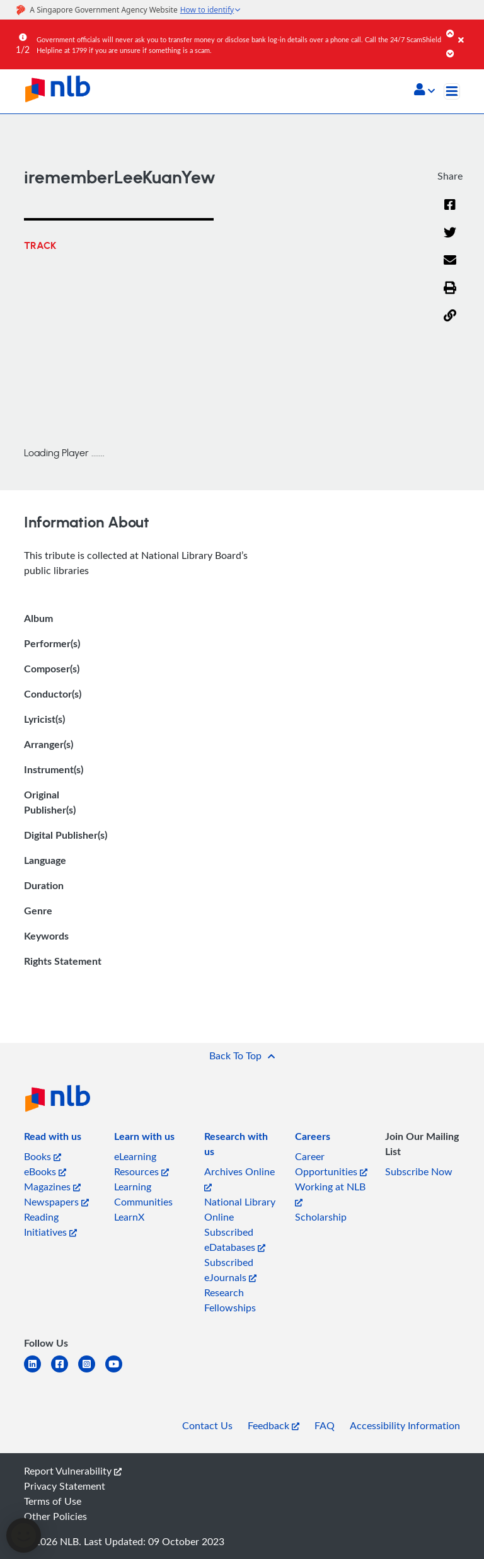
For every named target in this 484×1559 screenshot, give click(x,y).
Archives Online (239, 1178)
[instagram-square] (91, 1371)
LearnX (129, 1217)
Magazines (52, 1187)
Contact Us (207, 1425)
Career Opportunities (331, 1163)
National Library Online (239, 1209)
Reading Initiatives (50, 1224)
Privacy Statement (64, 1486)
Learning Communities (143, 1194)
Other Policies (55, 1516)
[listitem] (52, 1139)
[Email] (450, 268)
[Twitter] (450, 240)
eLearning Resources (141, 1163)
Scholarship (321, 1217)
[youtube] (118, 1371)
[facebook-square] (64, 1371)
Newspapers (56, 1202)
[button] (424, 90)
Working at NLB (330, 1193)
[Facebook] (450, 212)
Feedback (273, 1425)
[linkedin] (37, 1371)
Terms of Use (52, 1501)
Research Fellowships (230, 1300)
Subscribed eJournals (230, 1269)
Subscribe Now (418, 1171)
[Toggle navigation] (452, 91)
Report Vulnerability (73, 1471)
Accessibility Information (405, 1425)
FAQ (324, 1425)
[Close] (468, 30)
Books (42, 1156)
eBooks (45, 1171)
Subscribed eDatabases (234, 1239)
